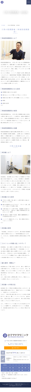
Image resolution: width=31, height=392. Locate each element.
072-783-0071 (16, 344)
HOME (3, 25)
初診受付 (17, 348)
